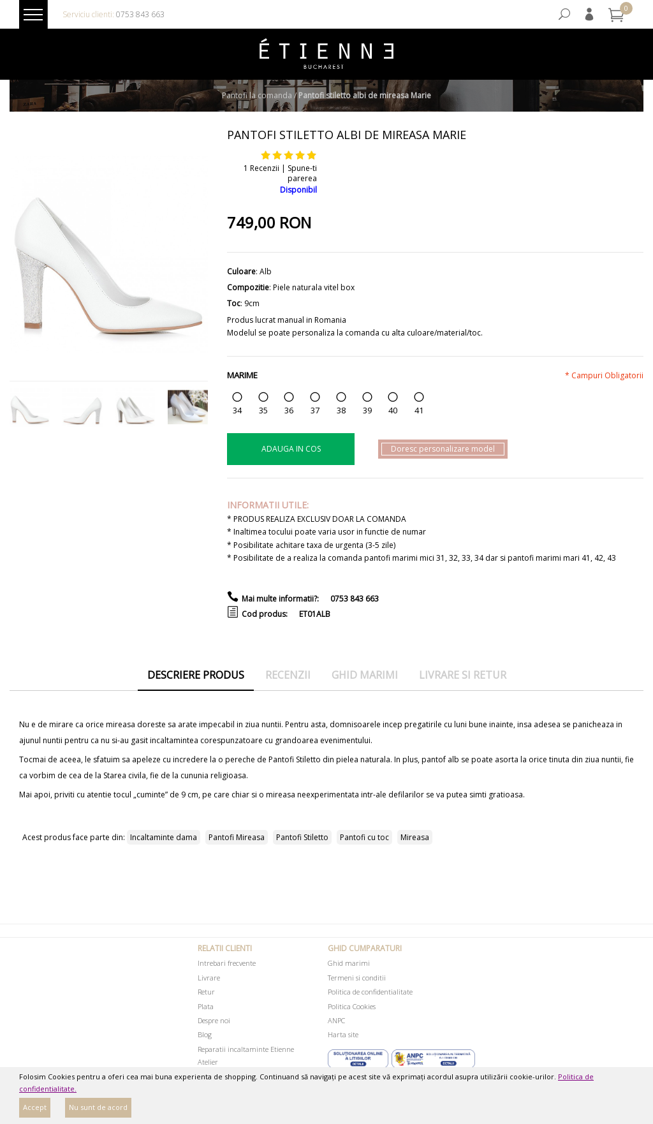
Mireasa (414, 837)
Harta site (343, 1034)
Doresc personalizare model (443, 448)
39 (367, 410)
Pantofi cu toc (364, 837)
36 (288, 410)
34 (237, 410)
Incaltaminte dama (163, 837)
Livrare (209, 977)
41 (419, 410)
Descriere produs (195, 675)
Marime (242, 375)
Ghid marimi (365, 675)
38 (341, 410)
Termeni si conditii (357, 977)
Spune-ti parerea (302, 173)
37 (315, 410)
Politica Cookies (352, 1006)
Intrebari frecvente (227, 963)
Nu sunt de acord (98, 1107)
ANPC (336, 1020)
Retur (206, 991)
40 (392, 410)
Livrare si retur (462, 675)
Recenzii (288, 675)
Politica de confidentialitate (370, 991)
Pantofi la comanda (257, 95)
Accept (35, 1107)
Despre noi (214, 1020)
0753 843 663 (140, 14)
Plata (206, 1006)
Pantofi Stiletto (302, 837)
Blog (205, 1034)
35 (263, 410)
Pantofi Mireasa (237, 837)
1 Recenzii (261, 168)
